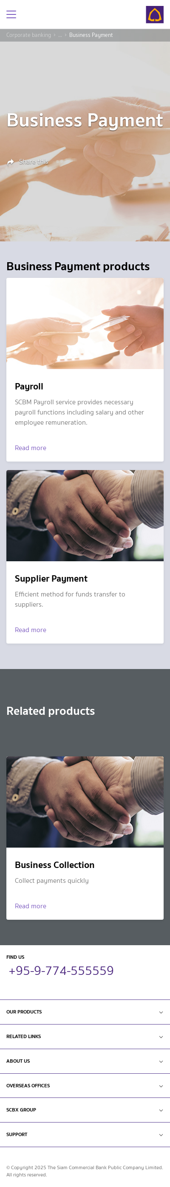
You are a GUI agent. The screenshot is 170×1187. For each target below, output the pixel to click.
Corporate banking (28, 35)
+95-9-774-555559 (61, 969)
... (60, 35)
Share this (27, 162)
